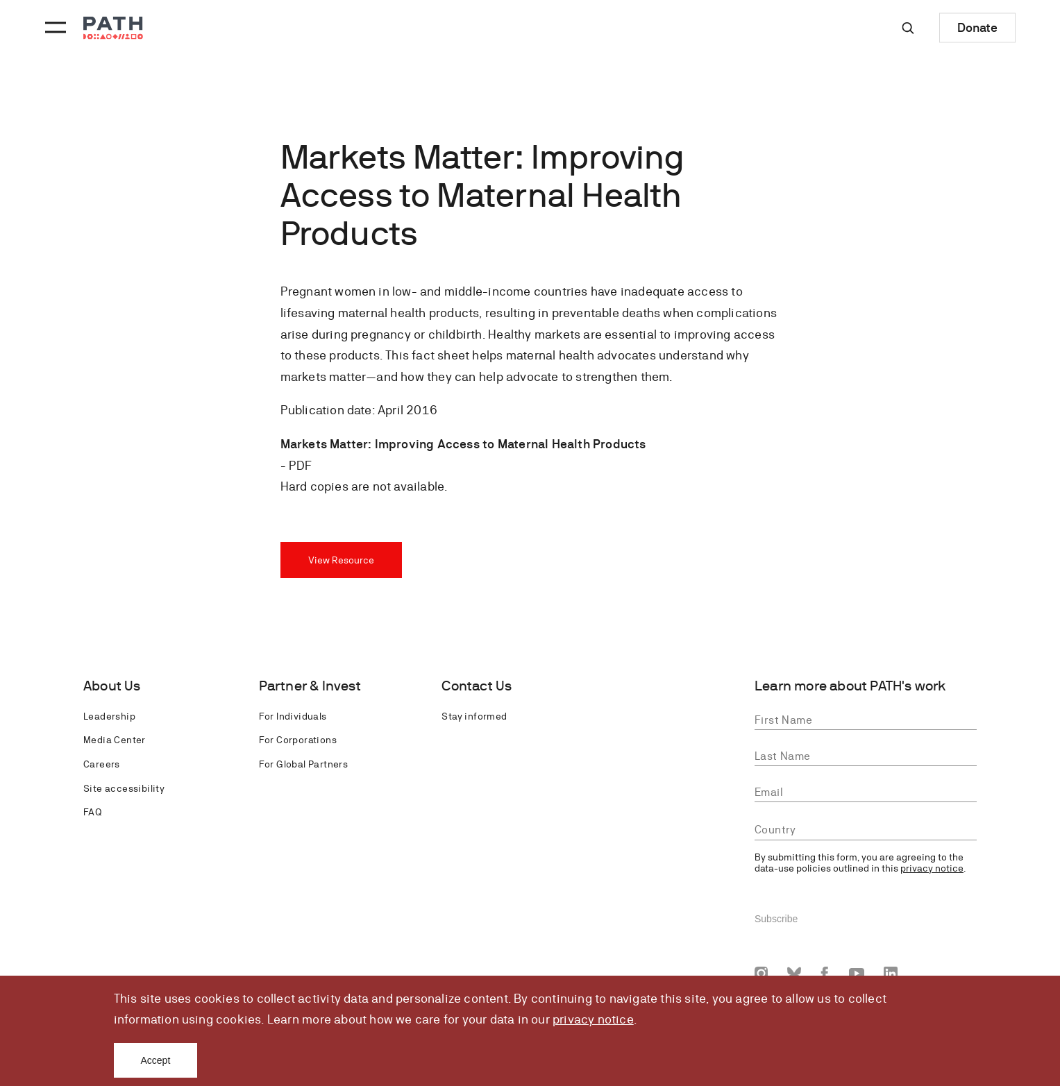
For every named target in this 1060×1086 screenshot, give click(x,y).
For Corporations (298, 739)
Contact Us (476, 686)
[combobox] (866, 830)
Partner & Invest (310, 686)
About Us (112, 686)
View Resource (341, 560)
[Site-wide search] (908, 27)
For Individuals (293, 716)
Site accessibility (124, 788)
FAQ (92, 811)
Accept (156, 1060)
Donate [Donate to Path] (977, 27)
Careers (101, 764)
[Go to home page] (113, 28)
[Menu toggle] (53, 27)
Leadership (109, 716)
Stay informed (474, 716)
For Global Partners (303, 764)
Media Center (114, 739)
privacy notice (593, 1019)
